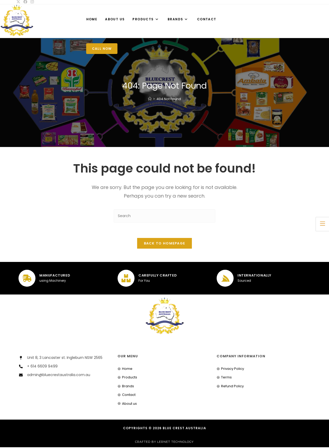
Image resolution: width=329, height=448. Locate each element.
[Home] (149, 98)
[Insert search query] (164, 216)
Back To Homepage (164, 243)
